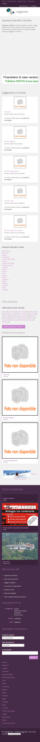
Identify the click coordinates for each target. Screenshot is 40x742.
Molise (4, 277)
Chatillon (5, 316)
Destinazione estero (8, 723)
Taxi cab (7, 112)
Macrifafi (6, 562)
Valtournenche (33, 312)
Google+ (7, 738)
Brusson (4, 322)
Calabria (4, 286)
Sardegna (5, 290)
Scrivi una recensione (11, 579)
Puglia (4, 282)
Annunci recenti (9, 590)
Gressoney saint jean (22, 316)
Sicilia (4, 288)
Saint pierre (23, 318)
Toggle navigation (4, 12)
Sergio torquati (8, 498)
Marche (4, 271)
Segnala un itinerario (10, 575)
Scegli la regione (8, 635)
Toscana (5, 267)
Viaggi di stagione (9, 583)
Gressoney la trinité (10, 314)
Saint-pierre (6, 320)
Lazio (4, 273)
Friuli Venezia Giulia (8, 263)
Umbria (4, 269)
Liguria (4, 255)
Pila (11, 316)
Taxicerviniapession (11, 171)
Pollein (23, 320)
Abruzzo (4, 275)
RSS (17, 738)
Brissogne (15, 320)
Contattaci (34, 6)
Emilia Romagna (7, 265)
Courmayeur (23, 314)
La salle (32, 314)
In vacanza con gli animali (12, 586)
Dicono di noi (18, 615)
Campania (5, 279)
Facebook (2, 738)
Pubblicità (17, 622)
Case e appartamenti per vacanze (15, 597)
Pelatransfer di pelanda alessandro (16, 528)
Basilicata (5, 284)
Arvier (31, 318)
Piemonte (5, 253)
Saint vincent (22, 312)
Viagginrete (22, 11)
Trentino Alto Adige (8, 259)
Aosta (4, 312)
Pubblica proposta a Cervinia (13, 327)
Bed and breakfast (10, 593)
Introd (6, 318)
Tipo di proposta (8, 642)
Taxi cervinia (9, 201)
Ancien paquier (9, 141)
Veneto (4, 261)
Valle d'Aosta (6, 251)
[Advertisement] (19, 54)
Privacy (16, 609)
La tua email (7, 650)
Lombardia (5, 257)
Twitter (12, 738)
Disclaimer (17, 613)
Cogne (30, 320)
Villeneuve (14, 318)
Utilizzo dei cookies (20, 611)
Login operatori (23, 6)
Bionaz (33, 316)
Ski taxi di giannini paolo (13, 230)
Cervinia (11, 312)
